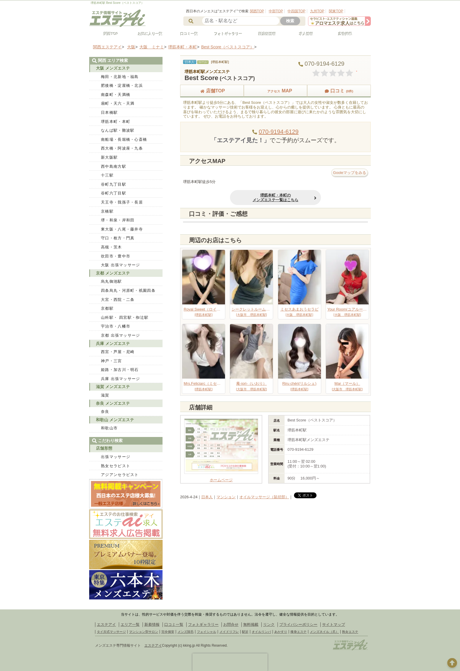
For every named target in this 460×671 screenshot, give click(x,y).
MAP (275, 91)
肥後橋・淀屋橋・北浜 (122, 85)
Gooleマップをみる (349, 172)
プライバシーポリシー (298, 624)
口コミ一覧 (186, 34)
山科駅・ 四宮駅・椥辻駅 (124, 317)
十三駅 (107, 175)
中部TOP (276, 11)
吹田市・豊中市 (115, 256)
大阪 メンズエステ (113, 68)
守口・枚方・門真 (117, 238)
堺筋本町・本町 (115, 121)
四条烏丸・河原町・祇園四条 (128, 290)
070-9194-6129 (279, 131)
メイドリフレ (229, 631)
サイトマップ (333, 624)
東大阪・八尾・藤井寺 (122, 229)
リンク (269, 624)
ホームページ (221, 477)
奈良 (105, 411)
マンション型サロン (143, 631)
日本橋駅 (109, 112)
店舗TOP (212, 91)
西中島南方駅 (113, 166)
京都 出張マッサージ (120, 335)
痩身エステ (298, 631)
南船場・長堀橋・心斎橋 (124, 139)
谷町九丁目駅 (113, 184)
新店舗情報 (264, 34)
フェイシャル (206, 631)
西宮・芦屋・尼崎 (117, 352)
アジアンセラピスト (120, 474)
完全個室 (167, 631)
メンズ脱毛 (185, 631)
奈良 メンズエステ (113, 403)
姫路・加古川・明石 (120, 369)
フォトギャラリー (225, 34)
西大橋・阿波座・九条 (122, 148)
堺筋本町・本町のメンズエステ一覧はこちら (275, 197)
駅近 (245, 631)
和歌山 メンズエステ (115, 419)
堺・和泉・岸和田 (117, 220)
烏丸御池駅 (111, 281)
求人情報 (303, 34)
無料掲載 (250, 624)
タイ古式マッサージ (111, 631)
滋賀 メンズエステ (113, 386)
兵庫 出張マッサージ (120, 379)
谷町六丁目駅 (113, 193)
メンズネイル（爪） (324, 631)
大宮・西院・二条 (117, 299)
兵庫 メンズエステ (113, 343)
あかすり (280, 631)
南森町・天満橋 (115, 94)
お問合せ (231, 624)
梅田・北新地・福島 (120, 76)
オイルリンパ (261, 631)
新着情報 (152, 624)
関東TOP (336, 11)
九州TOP (317, 11)
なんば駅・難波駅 (117, 130)
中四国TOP (296, 11)
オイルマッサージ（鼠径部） (264, 497)
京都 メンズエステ (113, 273)
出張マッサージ (115, 457)
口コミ (338, 91)
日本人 (207, 497)
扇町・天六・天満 (117, 103)
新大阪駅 (109, 157)
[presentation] (230, 662)
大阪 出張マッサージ (120, 265)
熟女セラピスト (115, 466)
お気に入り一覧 (147, 34)
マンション (226, 497)
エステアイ (106, 624)
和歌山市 (109, 428)
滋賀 (105, 395)
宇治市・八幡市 (115, 326)
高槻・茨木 (111, 247)
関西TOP (257, 11)
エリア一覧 (130, 624)
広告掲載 (342, 34)
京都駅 (107, 308)
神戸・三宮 (111, 361)
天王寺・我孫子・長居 (122, 202)
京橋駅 (107, 211)
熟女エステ (350, 631)
